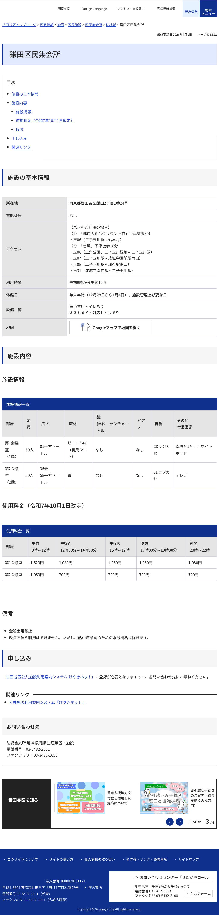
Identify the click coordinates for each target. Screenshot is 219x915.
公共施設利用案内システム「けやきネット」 (47, 701)
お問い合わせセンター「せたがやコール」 (176, 877)
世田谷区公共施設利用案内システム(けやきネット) (49, 676)
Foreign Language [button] (94, 8)
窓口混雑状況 (166, 9)
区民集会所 (93, 24)
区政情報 (47, 24)
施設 (60, 24)
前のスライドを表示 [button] (173, 821)
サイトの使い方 (61, 858)
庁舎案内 (95, 887)
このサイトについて (22, 858)
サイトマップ (188, 858)
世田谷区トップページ (19, 24)
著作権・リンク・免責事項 (146, 858)
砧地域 (111, 24)
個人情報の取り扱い (99, 858)
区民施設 (74, 24)
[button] (61, 9)
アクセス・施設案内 (131, 9)
